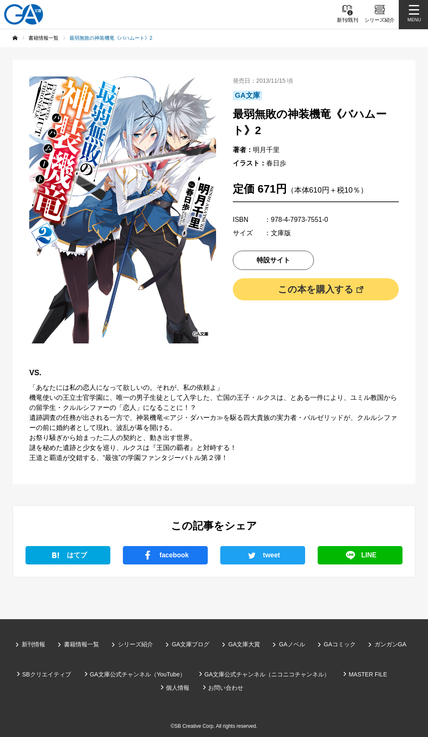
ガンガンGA (390, 644)
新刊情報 (33, 644)
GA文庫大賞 (244, 644)
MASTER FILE (368, 674)
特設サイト (273, 260)
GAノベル (292, 644)
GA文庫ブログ (190, 644)
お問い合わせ (225, 687)
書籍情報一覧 (81, 644)
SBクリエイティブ (46, 674)
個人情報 (177, 687)
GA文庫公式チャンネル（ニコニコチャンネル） (267, 674)
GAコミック (340, 644)
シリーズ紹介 (135, 644)
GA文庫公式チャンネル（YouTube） (138, 674)
